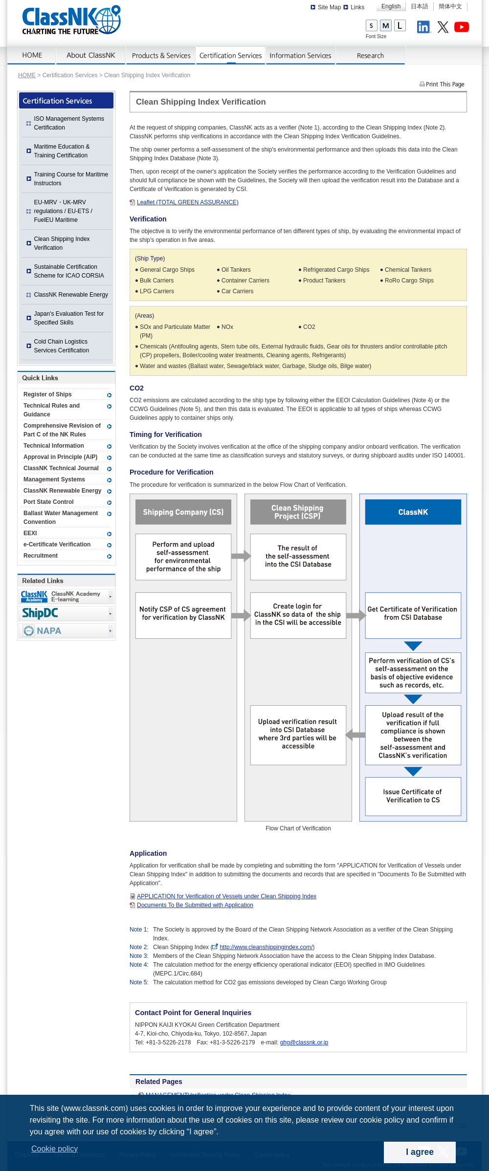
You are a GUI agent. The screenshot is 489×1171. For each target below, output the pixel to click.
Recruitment (40, 555)
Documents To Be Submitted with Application (195, 905)
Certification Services (231, 55)
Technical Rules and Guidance (51, 410)
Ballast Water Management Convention (60, 517)
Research (371, 55)
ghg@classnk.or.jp (304, 1042)
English (390, 6)
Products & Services (161, 55)
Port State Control (48, 502)
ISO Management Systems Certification (69, 123)
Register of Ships (47, 394)
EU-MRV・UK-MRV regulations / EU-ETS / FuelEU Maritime (63, 211)
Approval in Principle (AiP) (60, 457)
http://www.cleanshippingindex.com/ (266, 947)
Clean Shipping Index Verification (62, 243)
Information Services (301, 55)
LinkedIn (426, 28)
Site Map (329, 7)
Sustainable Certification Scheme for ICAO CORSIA (69, 271)
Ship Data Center (66, 613)
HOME (27, 75)
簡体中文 (450, 6)
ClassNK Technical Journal (61, 468)
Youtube (463, 28)
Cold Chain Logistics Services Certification (61, 346)
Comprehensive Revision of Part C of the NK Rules (62, 430)
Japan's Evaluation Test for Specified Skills (69, 318)
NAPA (66, 630)
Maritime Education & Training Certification (62, 151)
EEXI (30, 533)
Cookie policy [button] (54, 1149)
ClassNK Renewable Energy (71, 294)
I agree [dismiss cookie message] (420, 1152)
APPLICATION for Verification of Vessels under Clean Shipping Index (226, 896)
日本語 (419, 6)
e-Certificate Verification (56, 544)
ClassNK (71, 19)
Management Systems (54, 479)
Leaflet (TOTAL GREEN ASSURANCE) (188, 202)
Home (31, 55)
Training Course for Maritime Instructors (71, 179)
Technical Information (53, 445)
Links (357, 7)
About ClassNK (91, 55)
